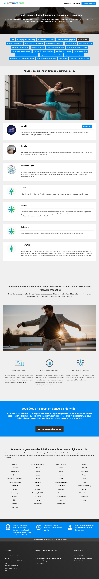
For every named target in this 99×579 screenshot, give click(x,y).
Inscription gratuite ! (88, 3)
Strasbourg (84, 471)
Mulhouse (38, 496)
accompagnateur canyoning (26, 40)
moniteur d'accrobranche (20, 47)
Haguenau (15, 507)
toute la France (21, 382)
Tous (12, 40)
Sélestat (84, 468)
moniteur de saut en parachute (43, 51)
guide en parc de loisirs (14, 43)
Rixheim (61, 478)
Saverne (61, 500)
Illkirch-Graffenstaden (37, 464)
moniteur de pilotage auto (55, 47)
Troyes (84, 482)
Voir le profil (87, 126)
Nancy (38, 500)
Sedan (84, 464)
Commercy (14, 493)
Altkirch (14, 464)
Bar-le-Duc (15, 468)
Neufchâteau (38, 503)
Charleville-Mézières (15, 482)
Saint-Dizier (61, 486)
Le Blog (67, 3)
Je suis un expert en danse (49, 429)
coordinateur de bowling (46, 40)
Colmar (14, 489)
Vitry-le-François (84, 493)
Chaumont (15, 486)
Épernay (14, 496)
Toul (84, 478)
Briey (14, 475)
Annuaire (7, 556)
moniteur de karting (38, 47)
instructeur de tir (71, 43)
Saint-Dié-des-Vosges (61, 482)
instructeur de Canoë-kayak (34, 43)
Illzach (38, 468)
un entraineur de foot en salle (79, 59)
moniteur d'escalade (80, 51)
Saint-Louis (61, 489)
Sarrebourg (61, 493)
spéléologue (63, 59)
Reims (61, 468)
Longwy (38, 478)
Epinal (15, 500)
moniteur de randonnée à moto (77, 47)
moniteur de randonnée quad (21, 51)
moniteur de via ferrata (63, 51)
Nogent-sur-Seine (61, 464)
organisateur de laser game (74, 55)
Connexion (76, 3)
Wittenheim (84, 496)
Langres (37, 471)
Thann (84, 475)
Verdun (84, 489)
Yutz (84, 500)
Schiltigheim (61, 503)
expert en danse (83, 40)
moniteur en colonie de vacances (26, 55)
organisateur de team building (46, 59)
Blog (6, 570)
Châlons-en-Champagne (15, 478)
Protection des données (11, 565)
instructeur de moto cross (54, 43)
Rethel (61, 471)
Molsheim (38, 489)
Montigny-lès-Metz (37, 493)
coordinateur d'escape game (66, 40)
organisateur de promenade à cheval (22, 59)
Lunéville (38, 482)
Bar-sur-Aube (15, 471)
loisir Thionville (39, 563)
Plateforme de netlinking (11, 568)
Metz (37, 486)
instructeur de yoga (85, 43)
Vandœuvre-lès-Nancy (84, 486)
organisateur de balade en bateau (51, 55)
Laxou (38, 475)
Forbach (14, 503)
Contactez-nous (9, 573)
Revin (61, 475)
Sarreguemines (61, 496)
